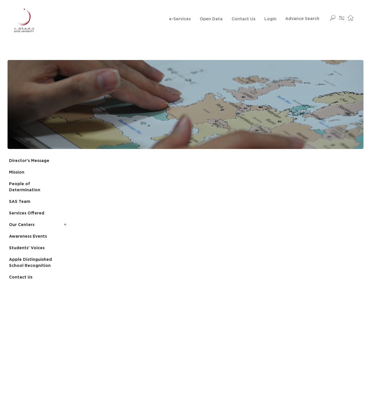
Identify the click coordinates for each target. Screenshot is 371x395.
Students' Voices (27, 248)
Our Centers (21, 225)
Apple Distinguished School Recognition (30, 263)
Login (270, 19)
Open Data (211, 19)
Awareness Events (28, 236)
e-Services (180, 19)
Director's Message (29, 161)
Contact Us (243, 19)
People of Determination (24, 187)
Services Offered (26, 213)
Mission (16, 172)
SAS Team (19, 202)
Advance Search (302, 19)
